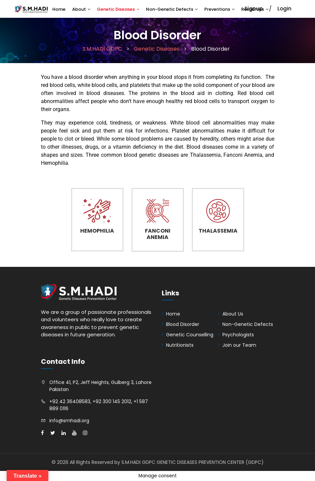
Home (58, 9)
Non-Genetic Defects (169, 9)
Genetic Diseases (116, 9)
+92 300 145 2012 (112, 401)
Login (284, 8)
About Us (232, 313)
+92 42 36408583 (69, 401)
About (79, 9)
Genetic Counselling (189, 334)
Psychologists (238, 334)
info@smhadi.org (69, 420)
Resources (252, 9)
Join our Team (239, 345)
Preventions (217, 9)
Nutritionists (180, 345)
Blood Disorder (182, 324)
